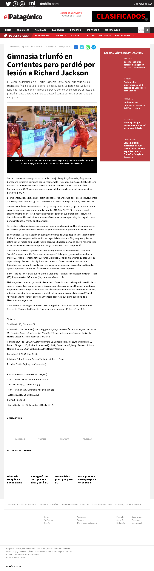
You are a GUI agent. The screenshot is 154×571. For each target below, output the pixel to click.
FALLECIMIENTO (124, 35)
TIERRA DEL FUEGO (130, 140)
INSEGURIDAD (43, 35)
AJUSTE (75, 35)
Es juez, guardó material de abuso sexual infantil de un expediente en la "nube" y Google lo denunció (134, 149)
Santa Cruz (93, 30)
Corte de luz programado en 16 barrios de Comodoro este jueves (135, 86)
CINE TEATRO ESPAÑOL (49, 504)
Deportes (75, 30)
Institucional (137, 523)
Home (8, 30)
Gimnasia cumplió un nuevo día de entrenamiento (16, 481)
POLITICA (60, 35)
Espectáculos (112, 30)
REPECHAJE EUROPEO (102, 504)
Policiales (40, 30)
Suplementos (137, 517)
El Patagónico (13, 46)
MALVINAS (105, 35)
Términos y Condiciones (87, 523)
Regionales (23, 30)
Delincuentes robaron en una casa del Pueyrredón (134, 105)
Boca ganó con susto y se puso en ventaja (87, 479)
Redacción (121, 523)
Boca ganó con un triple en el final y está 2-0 (39, 479)
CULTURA (89, 35)
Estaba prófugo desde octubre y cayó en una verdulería (135, 125)
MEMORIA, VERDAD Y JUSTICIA (128, 504)
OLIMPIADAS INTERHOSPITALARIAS (21, 504)
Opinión (47, 523)
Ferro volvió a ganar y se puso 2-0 (63, 479)
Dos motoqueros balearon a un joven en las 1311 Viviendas (134, 64)
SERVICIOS (127, 79)
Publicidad (136, 520)
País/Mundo (58, 30)
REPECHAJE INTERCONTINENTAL (75, 504)
